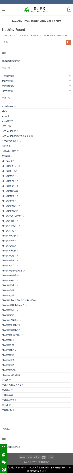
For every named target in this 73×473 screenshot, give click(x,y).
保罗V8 (5, 126)
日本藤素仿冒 (8, 180)
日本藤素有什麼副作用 (12, 270)
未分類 (5, 380)
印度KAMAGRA (9, 131)
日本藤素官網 (8, 240)
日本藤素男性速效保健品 (13, 305)
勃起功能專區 (8, 81)
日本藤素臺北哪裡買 (11, 325)
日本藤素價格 (8, 200)
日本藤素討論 (8, 345)
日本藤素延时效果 (10, 250)
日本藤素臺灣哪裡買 (11, 330)
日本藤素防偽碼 (9, 370)
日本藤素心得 (8, 255)
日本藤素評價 (8, 350)
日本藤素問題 (8, 230)
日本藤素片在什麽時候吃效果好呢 (17, 300)
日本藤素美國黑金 (10, 320)
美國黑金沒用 (8, 395)
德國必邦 (6, 155)
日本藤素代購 (8, 175)
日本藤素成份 (8, 260)
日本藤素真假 (8, 310)
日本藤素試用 (8, 355)
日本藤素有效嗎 (9, 275)
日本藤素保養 (8, 195)
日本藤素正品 (8, 285)
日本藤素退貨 (8, 360)
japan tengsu (7, 106)
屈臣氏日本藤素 (9, 150)
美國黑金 (6, 390)
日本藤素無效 (8, 295)
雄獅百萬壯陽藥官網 (11, 61)
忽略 (44, 471)
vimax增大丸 (7, 121)
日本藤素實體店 (9, 245)
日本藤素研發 (8, 315)
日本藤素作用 (8, 185)
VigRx (4, 111)
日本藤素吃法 (8, 220)
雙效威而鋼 (7, 410)
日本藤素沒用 (8, 290)
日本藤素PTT (8, 170)
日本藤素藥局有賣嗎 (11, 335)
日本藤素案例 (8, 280)
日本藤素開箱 (8, 365)
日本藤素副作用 (9, 205)
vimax (4, 116)
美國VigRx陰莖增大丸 (12, 385)
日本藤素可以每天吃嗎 (12, 215)
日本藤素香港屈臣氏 (11, 375)
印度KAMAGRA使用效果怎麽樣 (16, 136)
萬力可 (5, 405)
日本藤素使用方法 (10, 190)
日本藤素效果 (8, 265)
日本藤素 (6, 161)
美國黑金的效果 (9, 400)
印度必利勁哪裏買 (10, 140)
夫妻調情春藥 (8, 86)
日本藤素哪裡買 (9, 225)
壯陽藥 (5, 146)
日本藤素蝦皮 (8, 340)
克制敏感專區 (8, 76)
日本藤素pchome (9, 165)
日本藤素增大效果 (10, 235)
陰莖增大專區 (8, 91)
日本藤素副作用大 (10, 210)
